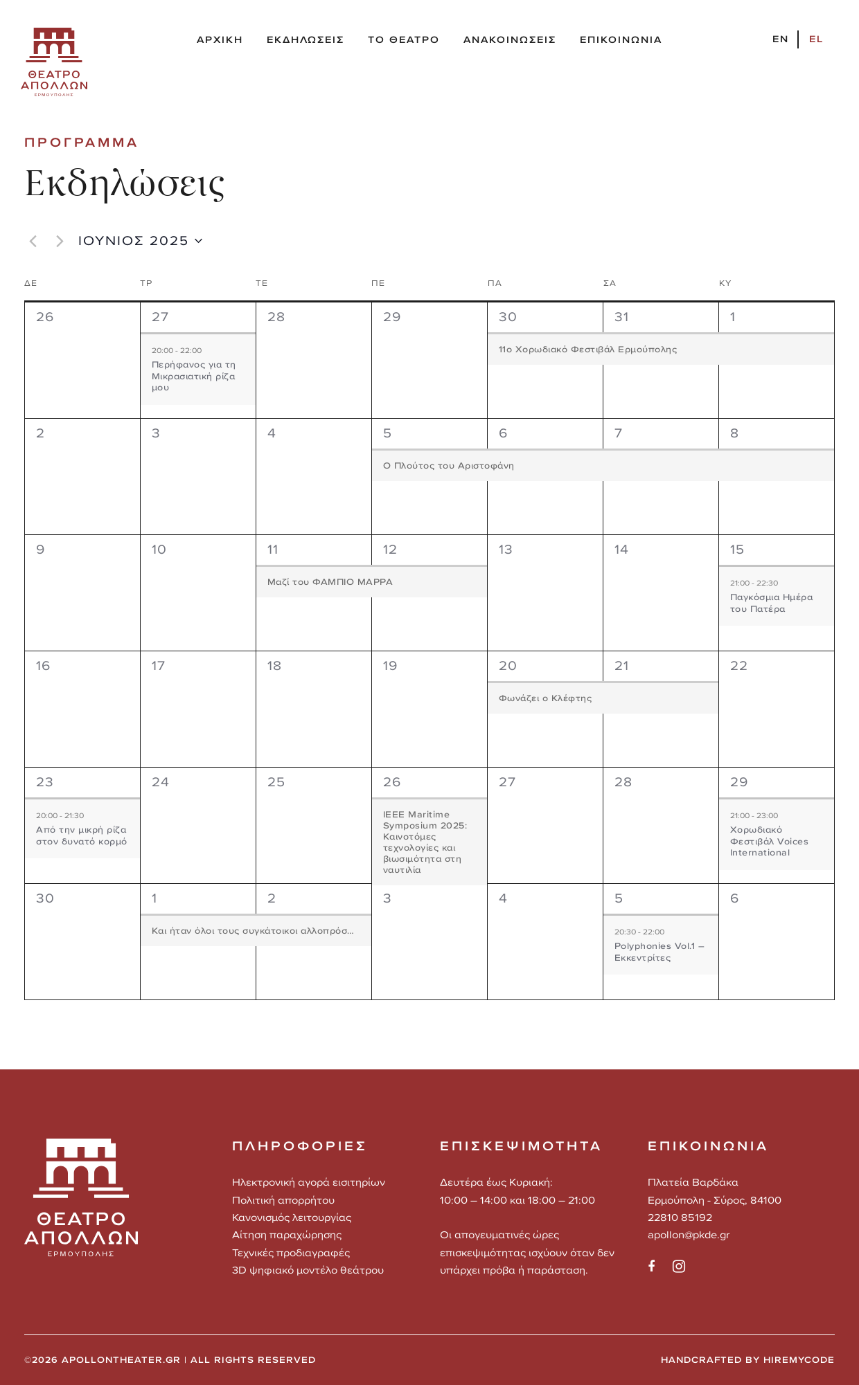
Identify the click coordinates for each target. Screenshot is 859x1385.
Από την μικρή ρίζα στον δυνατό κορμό (81, 835)
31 (621, 317)
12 (390, 549)
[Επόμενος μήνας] (59, 241)
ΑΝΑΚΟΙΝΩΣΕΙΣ (509, 40)
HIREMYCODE (799, 1359)
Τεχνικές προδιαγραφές (291, 1252)
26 (392, 782)
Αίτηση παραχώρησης (287, 1234)
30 (508, 317)
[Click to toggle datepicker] (140, 240)
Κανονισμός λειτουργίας (291, 1217)
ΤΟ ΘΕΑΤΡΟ (404, 40)
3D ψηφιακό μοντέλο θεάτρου (308, 1270)
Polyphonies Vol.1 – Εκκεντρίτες (659, 951)
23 (45, 782)
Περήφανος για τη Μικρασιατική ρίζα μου (194, 376)
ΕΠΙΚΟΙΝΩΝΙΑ (621, 40)
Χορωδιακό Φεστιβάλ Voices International (769, 841)
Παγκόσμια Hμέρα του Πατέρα (771, 602)
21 (621, 665)
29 (739, 782)
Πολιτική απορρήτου (283, 1200)
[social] (659, 1267)
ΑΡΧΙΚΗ (220, 40)
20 (508, 665)
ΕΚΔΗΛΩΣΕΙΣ (305, 40)
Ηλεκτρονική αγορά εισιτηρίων (308, 1182)
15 (737, 549)
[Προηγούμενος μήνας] (32, 241)
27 (160, 317)
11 (272, 549)
